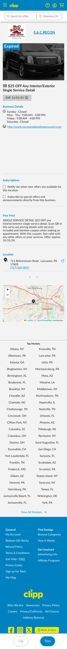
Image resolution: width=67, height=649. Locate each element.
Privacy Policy (51, 605)
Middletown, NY (47, 389)
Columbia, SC (17, 429)
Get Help (11, 559)
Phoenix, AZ (47, 422)
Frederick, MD (17, 469)
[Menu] (5, 5)
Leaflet (28, 320)
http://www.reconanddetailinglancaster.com (34, 127)
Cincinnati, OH (17, 416)
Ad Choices (52, 611)
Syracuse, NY (47, 482)
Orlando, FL (47, 416)
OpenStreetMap (44, 320)
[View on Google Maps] (62, 261)
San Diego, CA (47, 449)
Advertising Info (47, 554)
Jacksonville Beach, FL (17, 496)
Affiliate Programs (49, 560)
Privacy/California (31, 611)
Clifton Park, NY (17, 422)
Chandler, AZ (17, 395)
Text (48, 641)
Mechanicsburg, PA (47, 369)
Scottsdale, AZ (47, 462)
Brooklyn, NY (17, 389)
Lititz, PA (47, 362)
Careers (12, 611)
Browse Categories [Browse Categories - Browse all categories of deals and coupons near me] (49, 534)
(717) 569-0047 (19, 267)
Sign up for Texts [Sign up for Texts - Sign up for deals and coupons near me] (16, 571)
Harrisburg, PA (17, 489)
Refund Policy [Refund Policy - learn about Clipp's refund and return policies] (14, 546)
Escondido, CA (17, 449)
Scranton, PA (47, 469)
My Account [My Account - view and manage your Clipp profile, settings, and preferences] (13, 534)
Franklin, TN (17, 462)
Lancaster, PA (47, 355)
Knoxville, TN (47, 349)
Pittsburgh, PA (47, 429)
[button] (54, 5)
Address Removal (33, 617)
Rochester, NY (47, 436)
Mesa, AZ (47, 375)
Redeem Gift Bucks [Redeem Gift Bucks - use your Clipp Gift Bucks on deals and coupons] (17, 540)
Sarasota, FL (47, 456)
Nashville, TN (47, 409)
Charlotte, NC (17, 402)
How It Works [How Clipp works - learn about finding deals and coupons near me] (46, 540)
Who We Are (15, 605)
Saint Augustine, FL (47, 442)
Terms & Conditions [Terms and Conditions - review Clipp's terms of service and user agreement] (18, 553)
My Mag (11, 577)
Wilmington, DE (47, 496)
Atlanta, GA (17, 362)
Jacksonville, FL (17, 502)
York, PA (47, 502)
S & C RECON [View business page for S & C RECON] (44, 32)
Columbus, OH (17, 436)
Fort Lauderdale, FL (17, 456)
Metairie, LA (47, 382)
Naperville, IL (47, 402)
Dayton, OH (17, 442)
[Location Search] (49, 16)
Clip (20, 641)
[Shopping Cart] (61, 5)
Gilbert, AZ (17, 476)
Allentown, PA (17, 355)
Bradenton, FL (17, 382)
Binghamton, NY (17, 369)
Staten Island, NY (47, 476)
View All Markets (33, 512)
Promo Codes (14, 565)
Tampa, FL (47, 489)
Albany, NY (17, 349)
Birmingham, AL (17, 375)
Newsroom (33, 605)
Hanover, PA (17, 482)
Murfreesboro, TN (47, 395)
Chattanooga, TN (17, 409)
